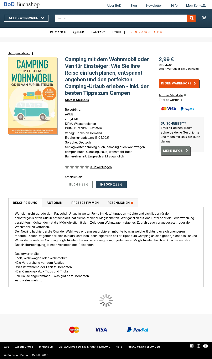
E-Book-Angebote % (145, 32)
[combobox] (125, 18)
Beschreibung (25, 203)
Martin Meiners (77, 100)
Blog (133, 5)
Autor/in (54, 203)
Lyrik (116, 32)
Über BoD (114, 5)
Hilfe (174, 5)
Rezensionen (121, 202)
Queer (78, 32)
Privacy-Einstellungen (144, 346)
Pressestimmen (85, 203)
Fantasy (98, 32)
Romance (58, 32)
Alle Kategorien (26, 18)
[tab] (25, 202)
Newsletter (154, 5)
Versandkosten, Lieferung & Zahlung (84, 346)
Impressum (45, 346)
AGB (6, 346)
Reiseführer (73, 109)
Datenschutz (24, 346)
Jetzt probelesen (19, 53)
